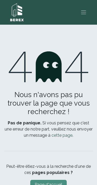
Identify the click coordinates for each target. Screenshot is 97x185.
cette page (61, 135)
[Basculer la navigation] (83, 12)
